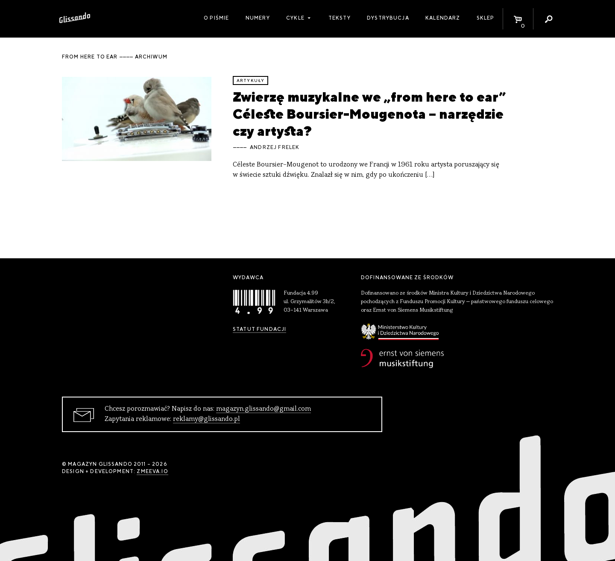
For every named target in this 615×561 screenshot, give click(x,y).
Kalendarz (442, 18)
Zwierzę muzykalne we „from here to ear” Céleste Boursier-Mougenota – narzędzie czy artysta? (369, 114)
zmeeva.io (152, 471)
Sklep (486, 18)
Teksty (339, 18)
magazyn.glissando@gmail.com (263, 409)
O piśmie (216, 18)
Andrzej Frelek (274, 147)
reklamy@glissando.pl (206, 419)
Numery (258, 18)
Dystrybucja (388, 18)
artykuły (250, 80)
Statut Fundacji (259, 329)
